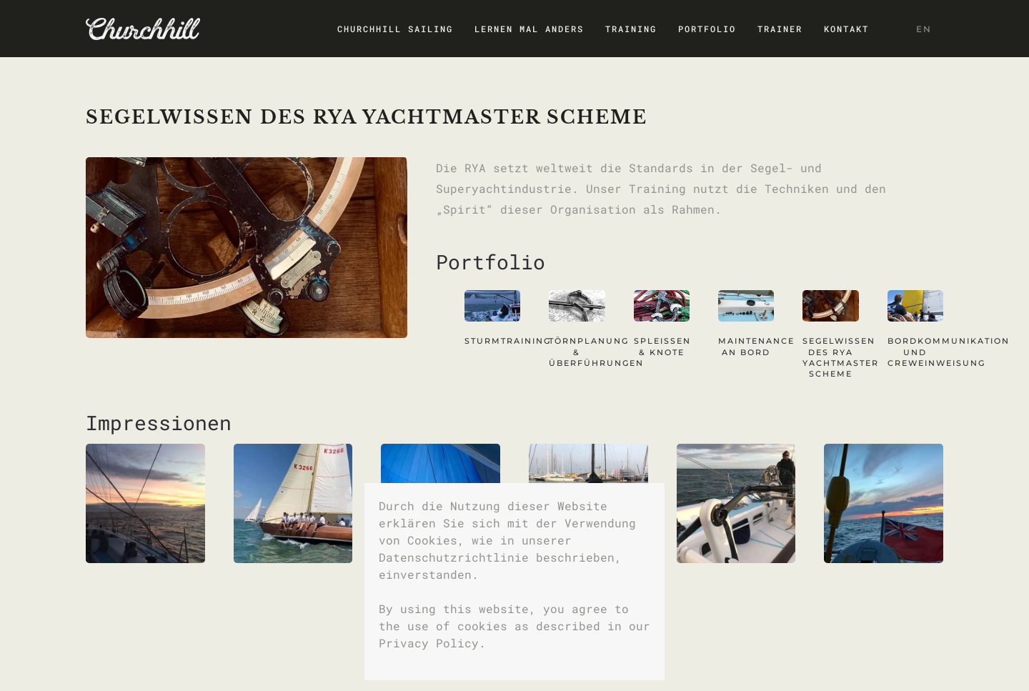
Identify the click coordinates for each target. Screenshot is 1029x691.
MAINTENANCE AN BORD (756, 346)
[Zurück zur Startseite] (143, 28)
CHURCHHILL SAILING (395, 28)
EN (924, 29)
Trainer (779, 28)
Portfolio (707, 28)
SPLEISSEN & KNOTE (662, 346)
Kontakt (846, 28)
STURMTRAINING (507, 341)
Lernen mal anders (529, 28)
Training (631, 28)
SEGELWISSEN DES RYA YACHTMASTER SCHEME (840, 357)
